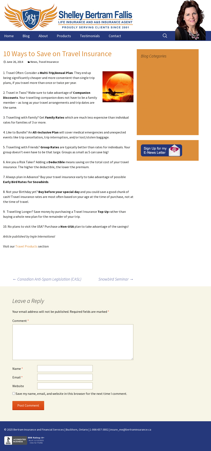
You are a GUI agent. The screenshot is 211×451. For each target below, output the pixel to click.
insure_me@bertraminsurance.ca (130, 429)
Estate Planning (150, 70)
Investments (148, 76)
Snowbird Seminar (115, 279)
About (43, 35)
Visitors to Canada (152, 128)
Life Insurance (149, 83)
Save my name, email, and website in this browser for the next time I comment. (71, 394)
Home (9, 35)
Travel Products (26, 246)
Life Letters (148, 89)
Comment (20, 321)
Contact (115, 35)
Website (18, 386)
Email (17, 377)
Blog (26, 35)
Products (64, 35)
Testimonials (90, 35)
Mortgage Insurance (153, 102)
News (34, 62)
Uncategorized (150, 121)
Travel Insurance (49, 62)
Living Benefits (150, 96)
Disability (146, 63)
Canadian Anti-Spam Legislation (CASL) (46, 279)
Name (17, 369)
